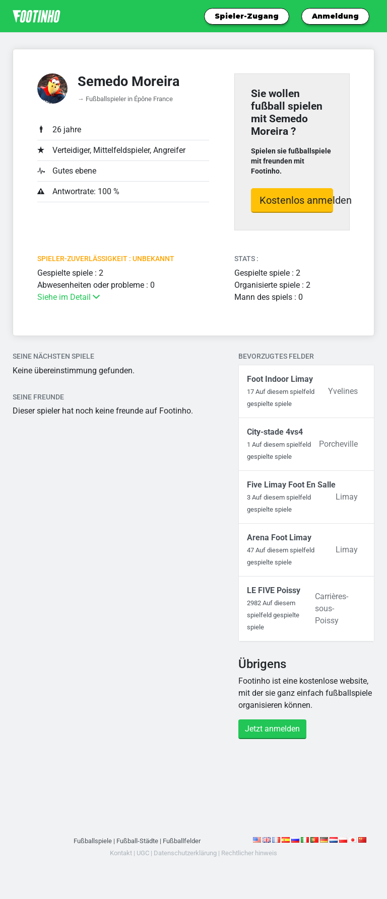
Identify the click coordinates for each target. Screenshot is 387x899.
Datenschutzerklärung (185, 853)
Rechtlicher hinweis (249, 853)
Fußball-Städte (137, 841)
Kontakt (121, 853)
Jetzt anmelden (272, 728)
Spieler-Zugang (247, 16)
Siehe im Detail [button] (68, 297)
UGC (143, 853)
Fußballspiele (93, 841)
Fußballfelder (182, 841)
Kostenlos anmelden (296, 200)
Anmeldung (335, 16)
